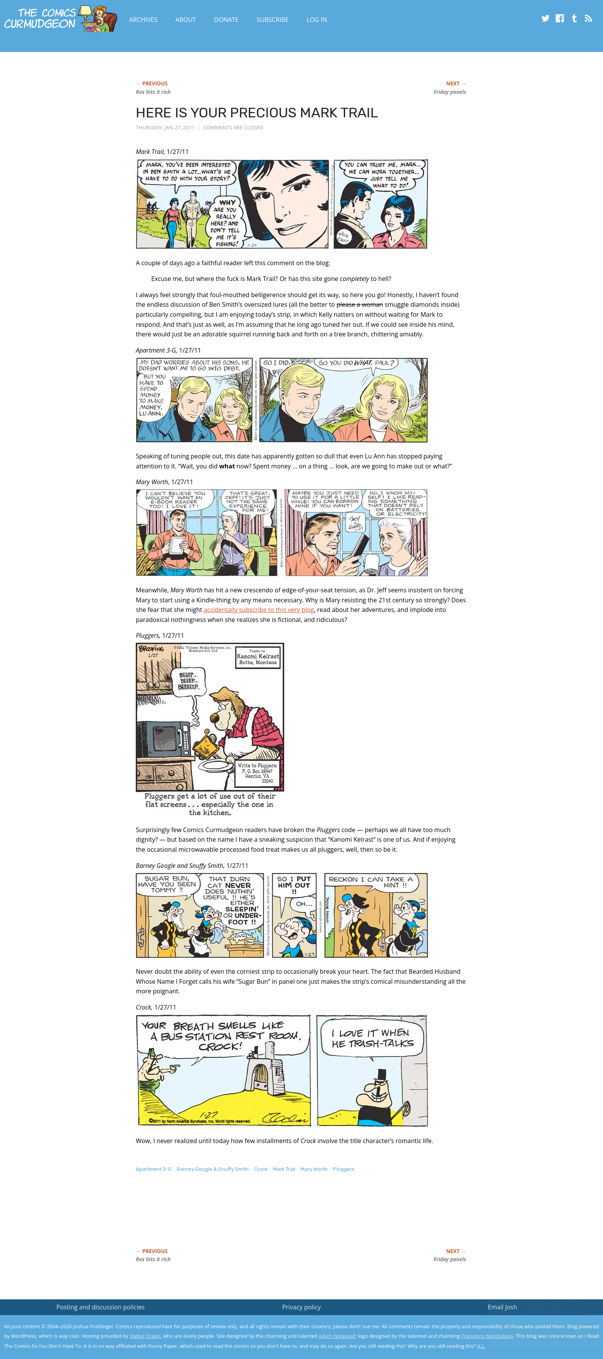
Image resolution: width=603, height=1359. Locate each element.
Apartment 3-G (154, 1169)
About (185, 19)
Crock (261, 1169)
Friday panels (450, 92)
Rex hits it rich (153, 92)
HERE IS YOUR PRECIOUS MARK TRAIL (257, 112)
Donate (226, 19)
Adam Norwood (337, 1335)
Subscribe (272, 19)
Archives (143, 19)
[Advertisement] (276, 1218)
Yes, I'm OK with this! (538, 1330)
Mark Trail (284, 1169)
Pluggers (344, 1169)
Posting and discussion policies (101, 1307)
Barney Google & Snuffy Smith (213, 1169)
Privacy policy (301, 1307)
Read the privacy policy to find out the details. (534, 1311)
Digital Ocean (145, 1335)
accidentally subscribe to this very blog (259, 609)
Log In (316, 19)
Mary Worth (314, 1169)
